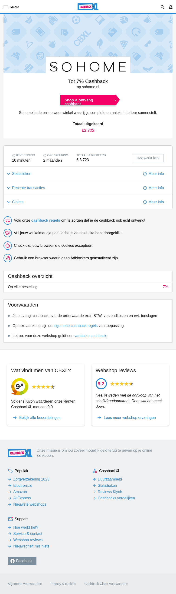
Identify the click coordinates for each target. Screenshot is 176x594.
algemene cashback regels (75, 326)
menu (11, 7)
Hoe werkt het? (25, 527)
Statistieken (107, 485)
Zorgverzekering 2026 (31, 479)
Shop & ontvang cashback (79, 101)
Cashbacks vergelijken (116, 498)
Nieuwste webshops (29, 504)
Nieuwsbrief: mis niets (31, 546)
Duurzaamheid (110, 479)
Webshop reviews (27, 540)
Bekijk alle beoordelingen (40, 418)
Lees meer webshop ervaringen (130, 418)
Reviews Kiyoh (110, 492)
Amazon (20, 492)
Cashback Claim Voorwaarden (106, 584)
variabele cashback (90, 336)
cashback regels (45, 220)
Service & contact (27, 534)
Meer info (156, 174)
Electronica (22, 485)
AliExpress (22, 498)
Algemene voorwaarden (25, 584)
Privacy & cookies (63, 584)
